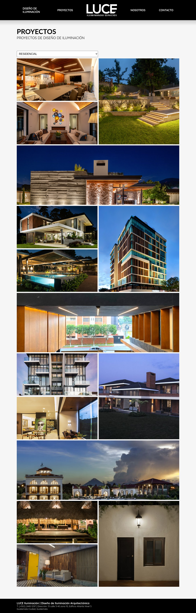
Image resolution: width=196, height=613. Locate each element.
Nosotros (137, 10)
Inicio (90, 5)
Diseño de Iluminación (31, 10)
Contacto (166, 10)
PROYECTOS (65, 10)
